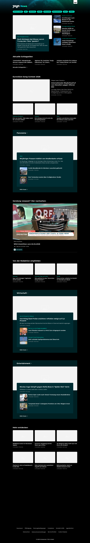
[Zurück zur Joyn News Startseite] (20, 6)
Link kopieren (18, 250)
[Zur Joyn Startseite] (75, 2)
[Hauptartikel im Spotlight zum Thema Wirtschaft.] (22, 293)
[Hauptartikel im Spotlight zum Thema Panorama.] (22, 133)
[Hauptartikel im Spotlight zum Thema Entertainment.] (24, 363)
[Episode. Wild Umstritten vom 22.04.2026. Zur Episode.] (45, 225)
